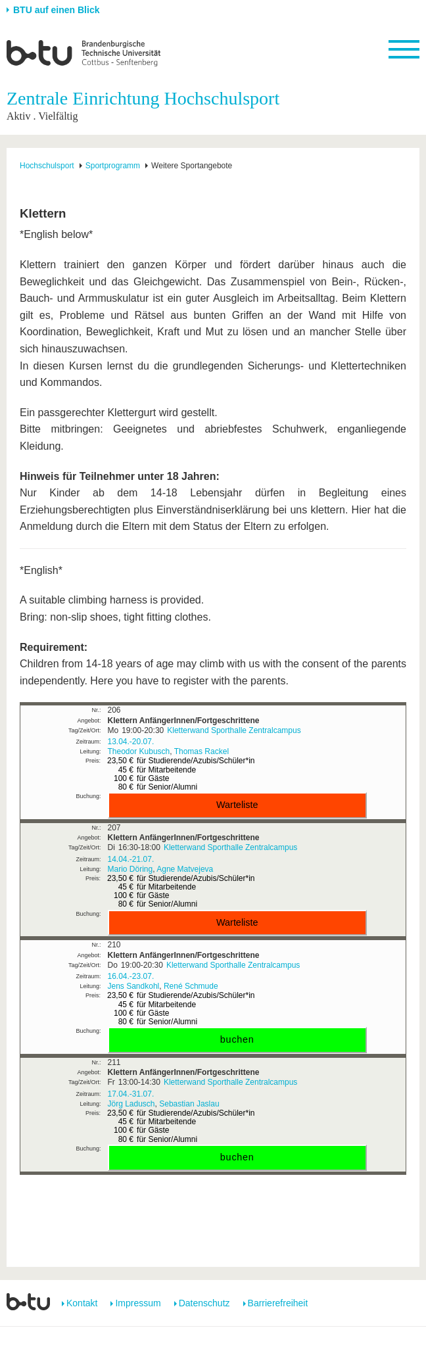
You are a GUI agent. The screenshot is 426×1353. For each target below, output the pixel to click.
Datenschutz (204, 1303)
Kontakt (81, 1303)
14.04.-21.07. (131, 859)
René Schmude (191, 986)
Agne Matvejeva (184, 869)
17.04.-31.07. (131, 1094)
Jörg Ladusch (131, 1103)
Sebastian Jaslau (189, 1103)
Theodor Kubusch (139, 751)
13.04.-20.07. (131, 741)
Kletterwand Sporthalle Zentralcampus (233, 730)
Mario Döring (130, 869)
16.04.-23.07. (131, 976)
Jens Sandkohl (134, 986)
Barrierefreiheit (278, 1303)
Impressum (137, 1303)
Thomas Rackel (201, 751)
